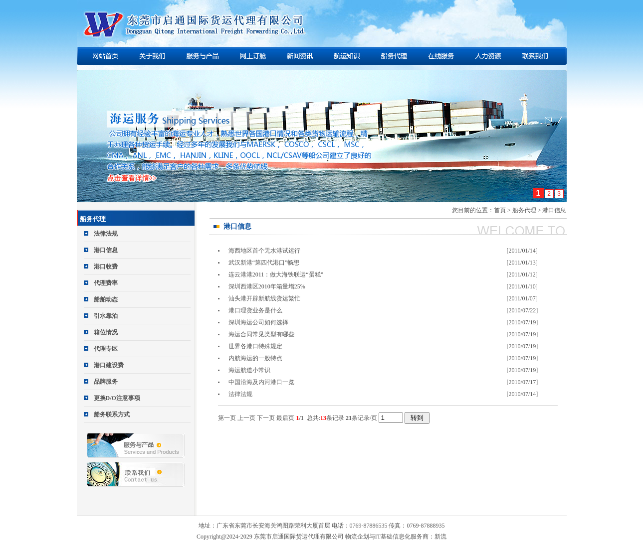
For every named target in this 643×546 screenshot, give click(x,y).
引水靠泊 (106, 315)
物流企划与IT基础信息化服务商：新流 (395, 536)
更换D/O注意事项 (117, 398)
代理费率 (106, 282)
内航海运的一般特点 (255, 358)
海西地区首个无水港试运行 (264, 250)
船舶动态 (106, 299)
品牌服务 (106, 381)
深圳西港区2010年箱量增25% (266, 286)
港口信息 (106, 250)
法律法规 (106, 233)
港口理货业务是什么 (255, 310)
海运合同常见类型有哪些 (261, 334)
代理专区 (106, 348)
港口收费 (106, 266)
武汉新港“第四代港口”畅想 (264, 262)
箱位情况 (106, 332)
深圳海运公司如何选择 (258, 322)
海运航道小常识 (249, 370)
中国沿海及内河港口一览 (261, 382)
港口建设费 (109, 365)
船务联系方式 (112, 414)
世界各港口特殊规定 (255, 346)
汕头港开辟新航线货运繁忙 (264, 298)
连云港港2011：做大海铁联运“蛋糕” (275, 274)
